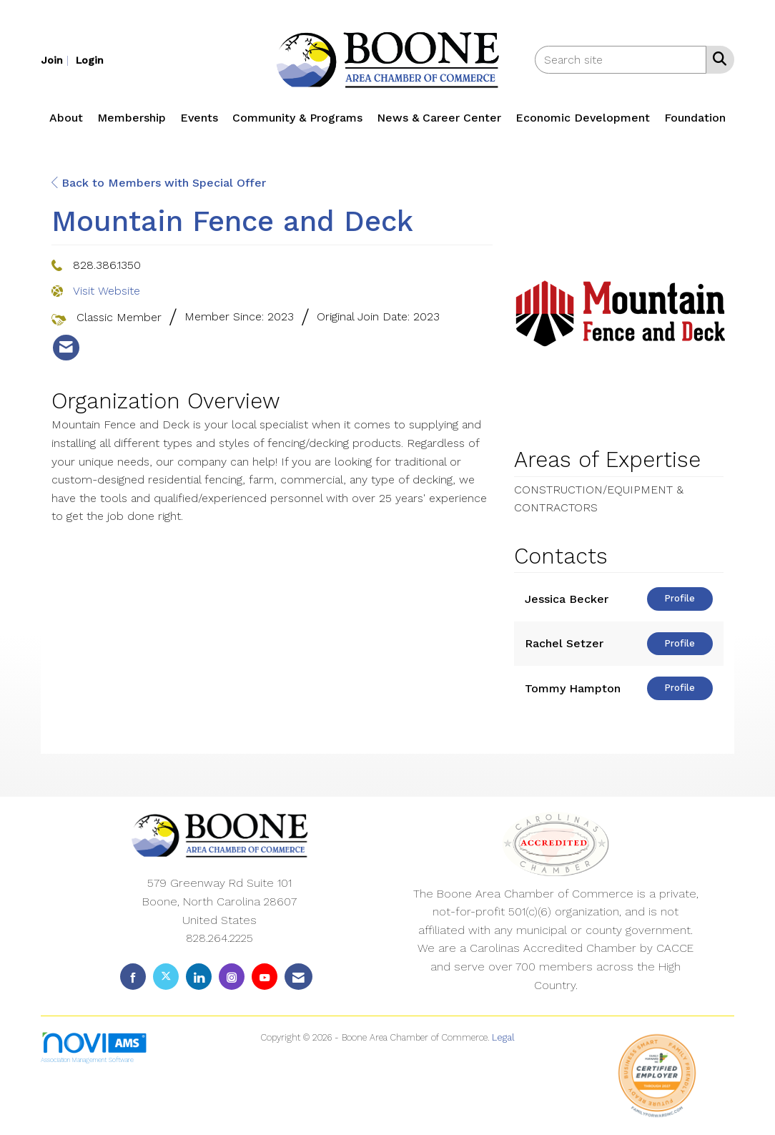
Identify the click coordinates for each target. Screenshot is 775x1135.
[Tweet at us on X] (166, 976)
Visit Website (106, 291)
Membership (131, 117)
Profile (679, 598)
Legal (503, 1037)
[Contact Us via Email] (298, 976)
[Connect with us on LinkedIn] (199, 976)
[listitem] (56, 60)
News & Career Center (439, 117)
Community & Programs (297, 117)
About (66, 117)
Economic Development (582, 117)
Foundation (695, 117)
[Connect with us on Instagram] (232, 976)
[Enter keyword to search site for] (620, 60)
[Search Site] (716, 59)
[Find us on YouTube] (264, 976)
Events (199, 117)
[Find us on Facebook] (133, 976)
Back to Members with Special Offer (158, 183)
